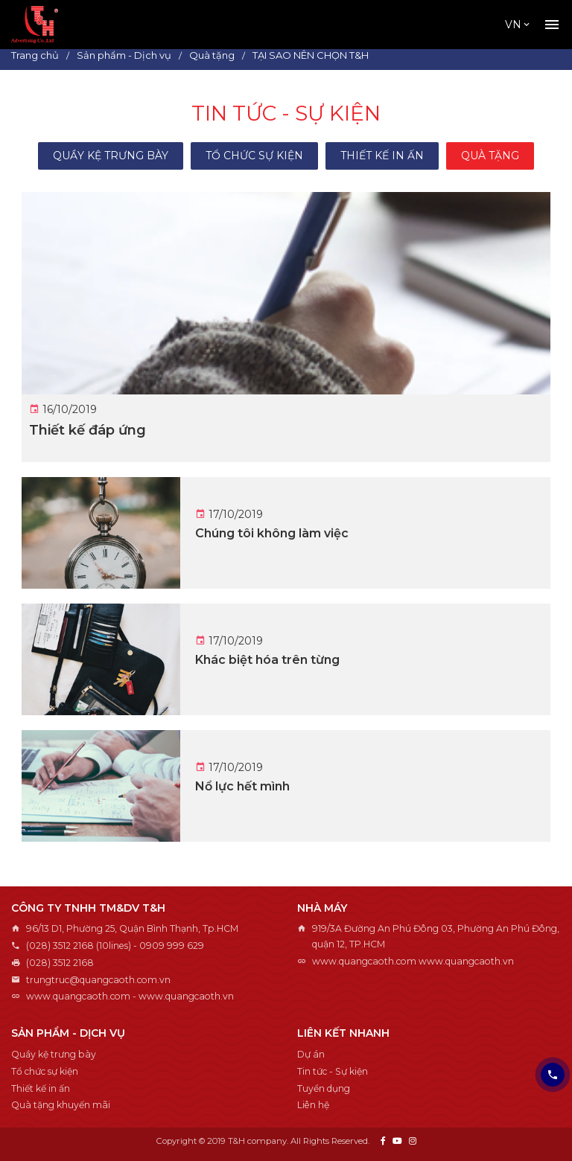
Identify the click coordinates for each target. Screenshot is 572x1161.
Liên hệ (313, 1104)
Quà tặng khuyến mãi (60, 1104)
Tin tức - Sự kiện (332, 1071)
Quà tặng (490, 155)
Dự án (311, 1054)
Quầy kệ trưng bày (110, 155)
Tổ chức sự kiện (254, 155)
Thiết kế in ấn (382, 155)
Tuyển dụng (323, 1088)
